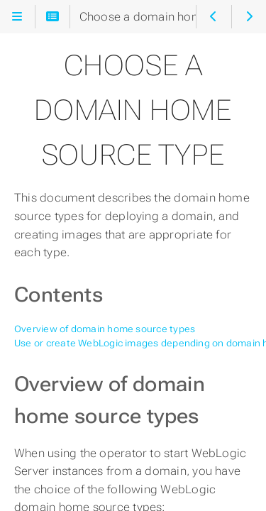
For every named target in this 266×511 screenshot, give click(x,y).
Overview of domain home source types (104, 329)
